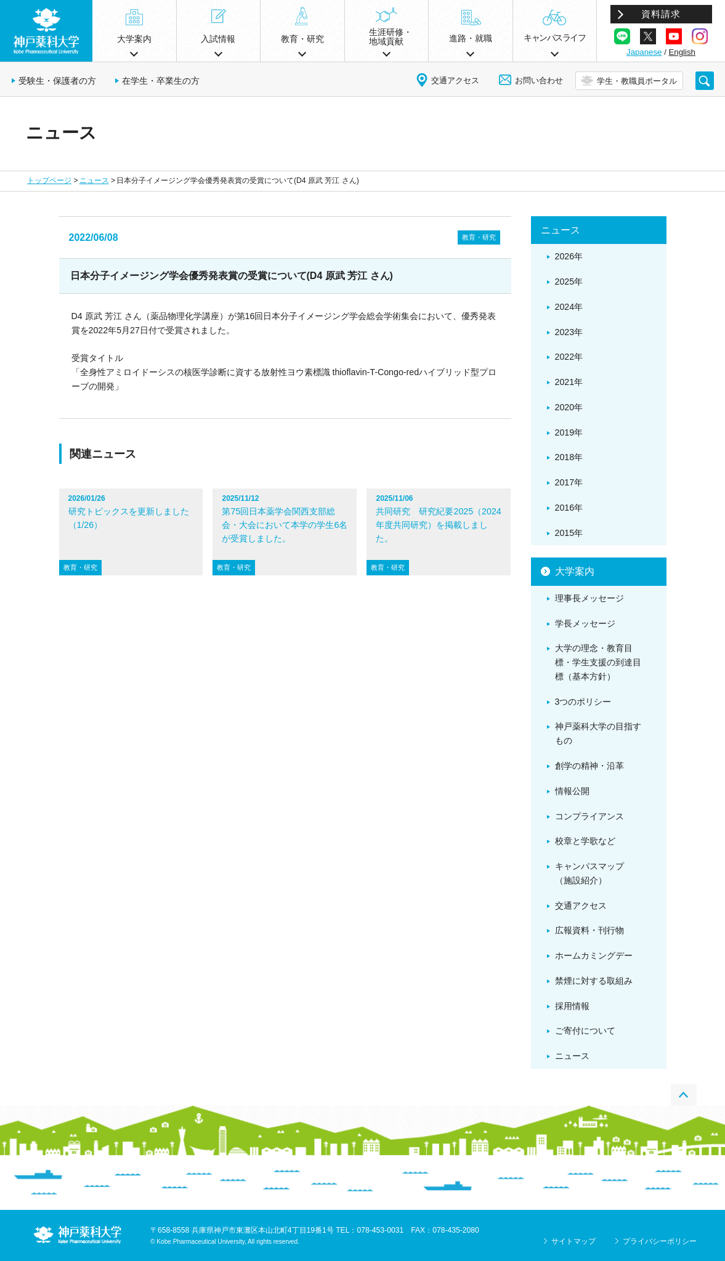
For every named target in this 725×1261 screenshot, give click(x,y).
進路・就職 (470, 38)
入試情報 (218, 39)
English (682, 52)
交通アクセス (455, 80)
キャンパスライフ (554, 38)
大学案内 (134, 39)
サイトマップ (573, 1241)
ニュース (94, 180)
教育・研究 (302, 39)
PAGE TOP (684, 1095)
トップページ (49, 180)
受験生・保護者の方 (57, 81)
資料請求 (661, 14)
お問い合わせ (539, 80)
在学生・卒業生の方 (161, 81)
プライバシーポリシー (660, 1241)
